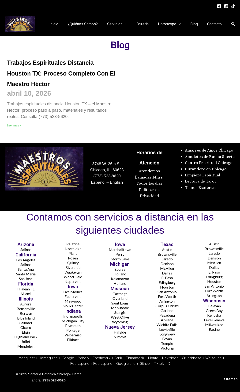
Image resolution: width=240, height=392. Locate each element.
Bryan (167, 337)
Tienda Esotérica (201, 186)
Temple (167, 342)
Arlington (167, 300)
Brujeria (149, 24)
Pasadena (167, 314)
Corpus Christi (167, 304)
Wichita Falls (167, 323)
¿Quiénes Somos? (93, 24)
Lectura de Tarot (200, 180)
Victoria (167, 347)
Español (98, 181)
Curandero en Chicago (206, 168)
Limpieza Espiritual (202, 174)
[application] (133, 24)
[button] (233, 24)
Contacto (215, 24)
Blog (197, 24)
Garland (167, 309)
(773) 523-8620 (106, 175)
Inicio (66, 24)
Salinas (25, 248)
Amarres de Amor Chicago (209, 149)
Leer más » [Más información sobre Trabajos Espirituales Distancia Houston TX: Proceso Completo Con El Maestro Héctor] (14, 136)
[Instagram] (226, 6)
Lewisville (167, 328)
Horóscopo (174, 24)
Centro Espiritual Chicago (208, 161)
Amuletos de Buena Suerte (210, 155)
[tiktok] (233, 6)
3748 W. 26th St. (107, 162)
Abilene (167, 318)
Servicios (126, 24)
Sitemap (231, 379)
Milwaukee (214, 323)
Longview (167, 333)
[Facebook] (219, 6)
